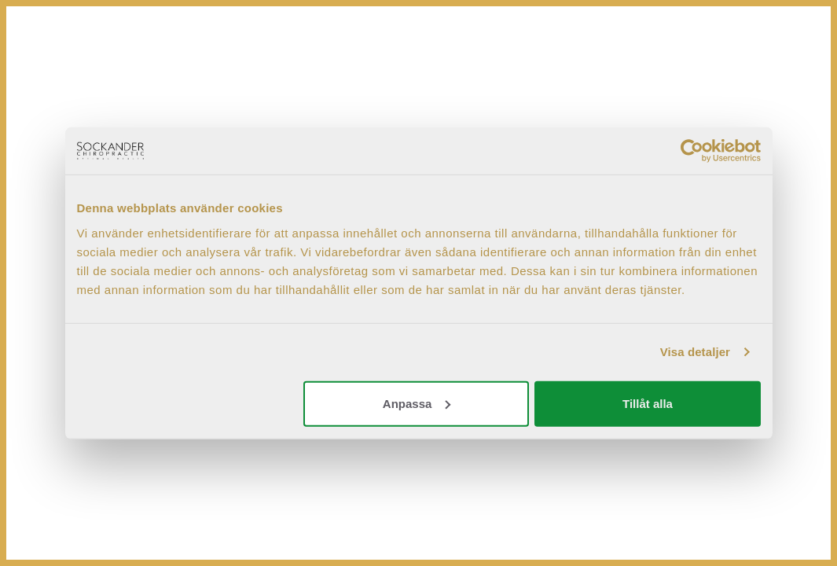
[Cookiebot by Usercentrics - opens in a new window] (692, 151)
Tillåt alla (647, 403)
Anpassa (417, 403)
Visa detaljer (695, 351)
